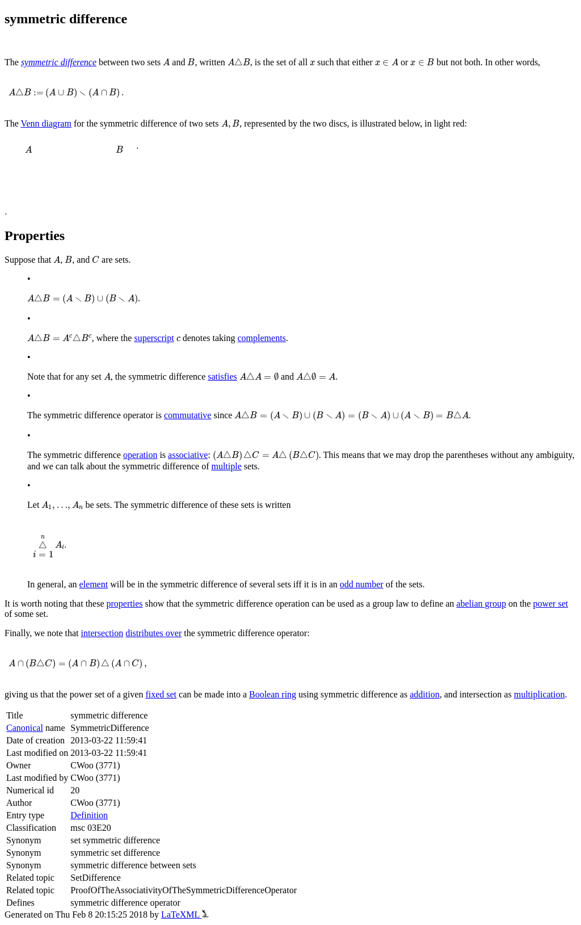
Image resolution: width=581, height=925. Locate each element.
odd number (362, 584)
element (93, 584)
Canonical (24, 728)
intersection (102, 633)
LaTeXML (184, 914)
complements (262, 338)
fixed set (160, 694)
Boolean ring (272, 694)
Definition (89, 815)
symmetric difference (58, 62)
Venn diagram (46, 123)
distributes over (153, 633)
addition (424, 694)
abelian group (481, 603)
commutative (188, 415)
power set (550, 603)
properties (125, 603)
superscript (154, 338)
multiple (226, 466)
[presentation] (166, 62)
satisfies (222, 376)
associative (188, 455)
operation (140, 455)
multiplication (539, 694)
